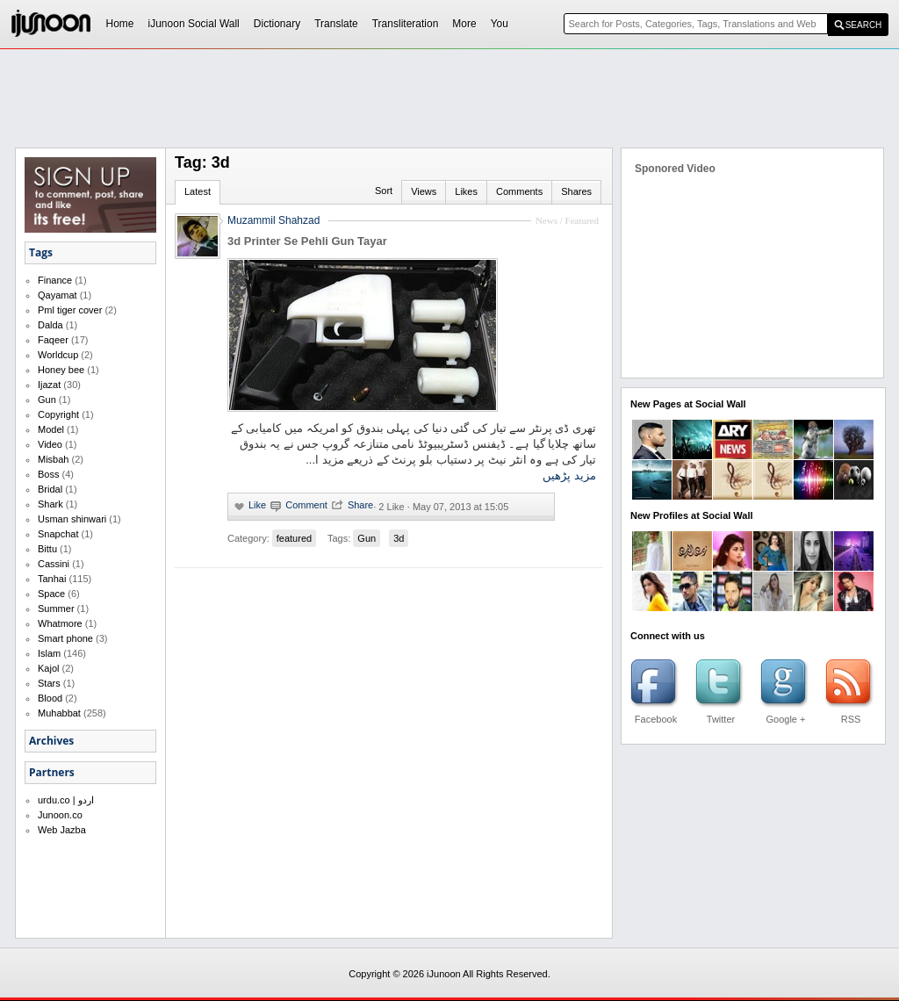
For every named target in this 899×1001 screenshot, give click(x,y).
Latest (197, 191)
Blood (50, 698)
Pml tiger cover (70, 310)
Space (51, 593)
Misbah (53, 459)
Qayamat (57, 295)
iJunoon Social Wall (194, 24)
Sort (383, 190)
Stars (49, 683)
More (464, 24)
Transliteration (405, 24)
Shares (576, 191)
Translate (336, 24)
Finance (55, 280)
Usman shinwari (72, 519)
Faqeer (53, 340)
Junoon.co (60, 815)
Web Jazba (62, 830)
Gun (47, 399)
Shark (50, 504)
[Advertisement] (449, 97)
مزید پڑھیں (569, 475)
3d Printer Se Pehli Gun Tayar (307, 241)
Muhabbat (59, 713)
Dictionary (277, 24)
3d (398, 538)
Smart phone (65, 638)
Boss (48, 474)
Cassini (53, 563)
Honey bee (61, 369)
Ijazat (49, 384)
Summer (56, 608)
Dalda (50, 325)
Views (423, 191)
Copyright (58, 414)
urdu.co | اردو (66, 800)
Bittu (47, 549)
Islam (49, 653)
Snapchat (58, 534)
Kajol (48, 668)
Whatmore (60, 623)
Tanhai (52, 578)
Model (51, 429)
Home (120, 24)
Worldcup (58, 354)
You (499, 24)
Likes (466, 191)
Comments (519, 191)
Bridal (50, 489)
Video (50, 444)
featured (294, 538)
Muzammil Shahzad (273, 220)
